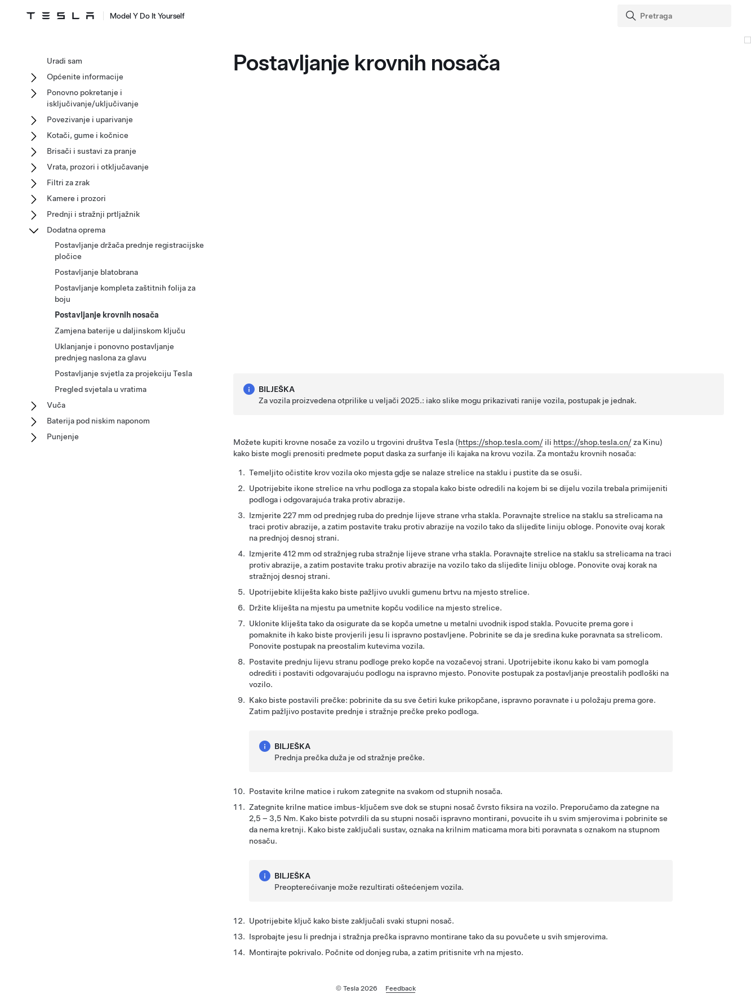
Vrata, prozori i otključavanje (98, 166)
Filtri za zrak (68, 182)
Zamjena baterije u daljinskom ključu (120, 330)
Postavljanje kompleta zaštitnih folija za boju (125, 293)
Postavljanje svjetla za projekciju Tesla (123, 373)
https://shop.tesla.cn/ (592, 442)
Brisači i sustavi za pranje (91, 150)
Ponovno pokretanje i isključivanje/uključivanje (93, 98)
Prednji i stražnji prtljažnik (93, 214)
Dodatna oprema (76, 229)
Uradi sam (64, 60)
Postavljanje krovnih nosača (107, 314)
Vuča (56, 404)
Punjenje (63, 436)
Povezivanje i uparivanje (90, 119)
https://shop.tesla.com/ (500, 442)
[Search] (675, 15)
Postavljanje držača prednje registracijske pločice (129, 250)
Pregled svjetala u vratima (100, 389)
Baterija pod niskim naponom (98, 420)
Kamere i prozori (76, 198)
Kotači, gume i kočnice (87, 135)
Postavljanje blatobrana (96, 272)
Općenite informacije (85, 76)
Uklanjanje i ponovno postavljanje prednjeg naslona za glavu (114, 352)
